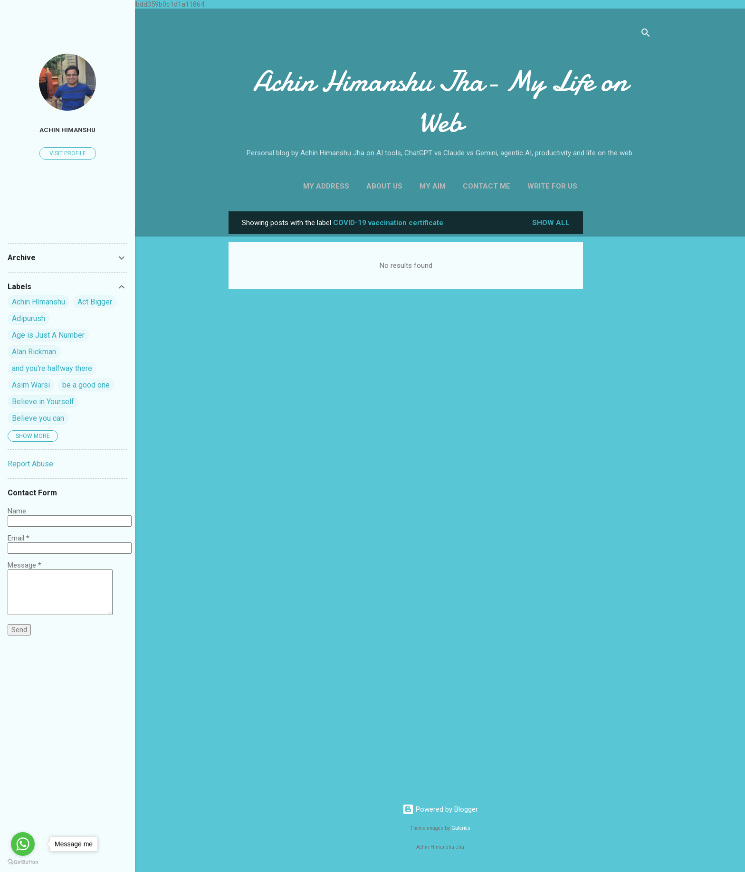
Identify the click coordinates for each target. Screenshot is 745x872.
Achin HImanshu (38, 301)
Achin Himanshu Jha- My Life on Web (440, 101)
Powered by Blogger (440, 809)
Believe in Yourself (43, 401)
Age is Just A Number (48, 335)
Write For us (552, 186)
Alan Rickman (34, 351)
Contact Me (486, 186)
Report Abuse (30, 463)
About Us (384, 186)
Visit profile (67, 153)
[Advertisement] (621, 353)
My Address (326, 186)
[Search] (645, 34)
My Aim (433, 186)
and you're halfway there (52, 368)
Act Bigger (94, 301)
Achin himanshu (67, 129)
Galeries (460, 828)
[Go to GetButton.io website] (23, 862)
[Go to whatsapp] (23, 844)
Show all (551, 222)
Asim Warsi (31, 384)
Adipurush (28, 318)
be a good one (86, 384)
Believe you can (38, 418)
